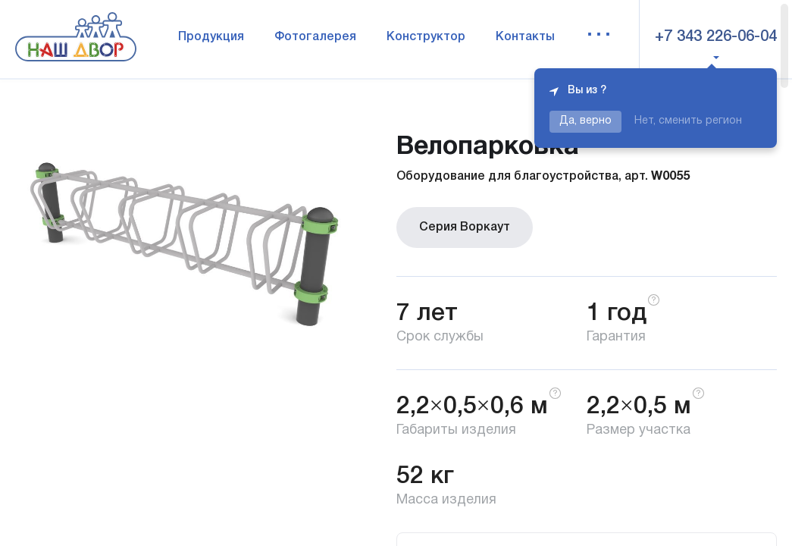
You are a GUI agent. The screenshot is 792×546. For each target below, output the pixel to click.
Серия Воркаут (464, 227)
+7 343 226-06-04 (716, 37)
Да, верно (585, 121)
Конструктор (426, 37)
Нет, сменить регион (688, 121)
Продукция (211, 37)
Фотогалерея (315, 37)
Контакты (525, 37)
